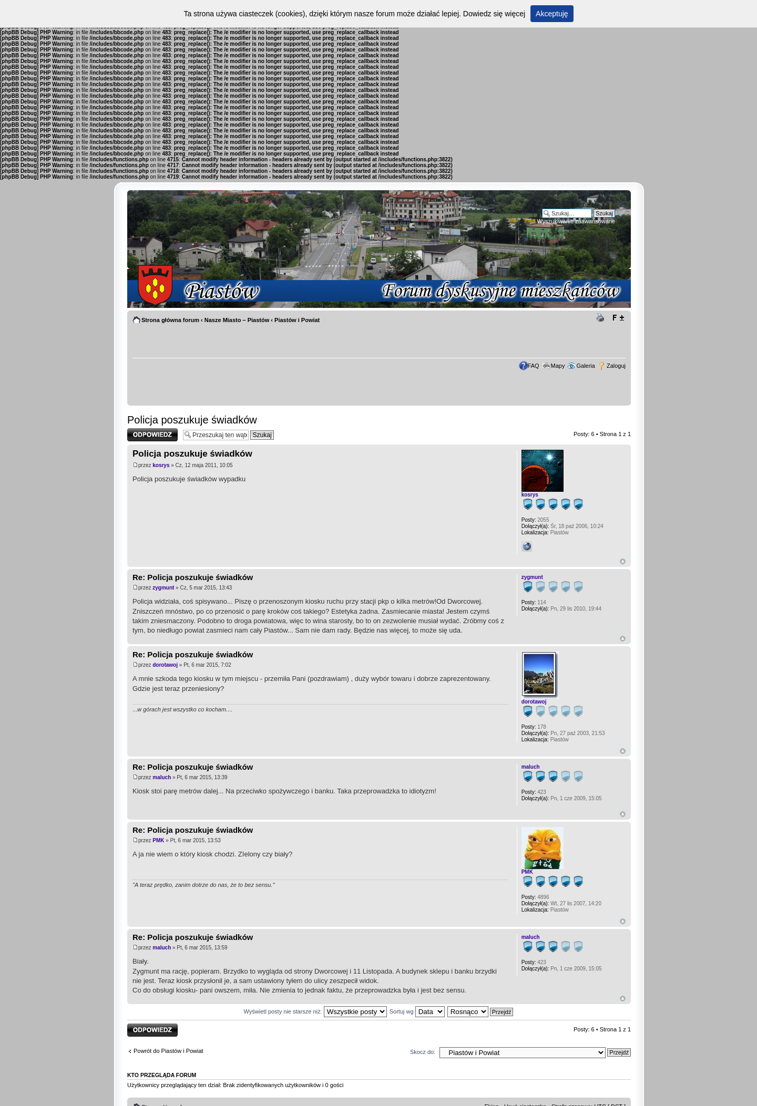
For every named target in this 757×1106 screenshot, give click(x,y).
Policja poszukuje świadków (192, 420)
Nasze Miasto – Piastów (237, 320)
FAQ (533, 366)
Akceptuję (552, 13)
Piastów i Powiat (297, 320)
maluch (161, 777)
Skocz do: (422, 1052)
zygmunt (163, 588)
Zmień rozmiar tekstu (618, 318)
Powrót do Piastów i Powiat (168, 1051)
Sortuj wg (417, 1011)
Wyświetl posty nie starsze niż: (315, 1011)
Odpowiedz (152, 434)
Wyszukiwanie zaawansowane (576, 221)
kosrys (160, 465)
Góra (623, 561)
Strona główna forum (170, 320)
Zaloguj (616, 366)
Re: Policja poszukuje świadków (192, 577)
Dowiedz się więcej (494, 13)
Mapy (558, 366)
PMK (158, 840)
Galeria (585, 366)
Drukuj (602, 318)
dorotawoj (165, 665)
